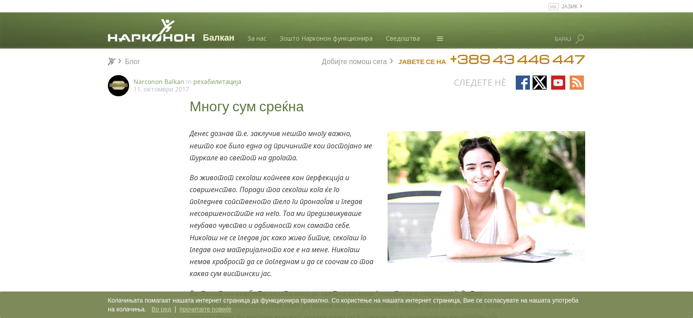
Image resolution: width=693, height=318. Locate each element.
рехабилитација (217, 81)
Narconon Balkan (158, 81)
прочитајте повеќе (205, 309)
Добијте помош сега (354, 60)
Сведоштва (403, 38)
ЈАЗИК (569, 6)
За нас (257, 38)
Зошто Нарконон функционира (326, 38)
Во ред (161, 309)
